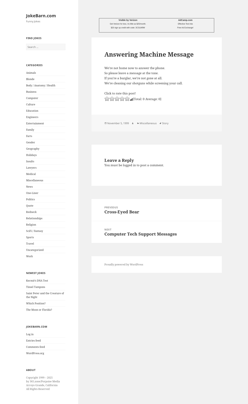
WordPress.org (35, 353)
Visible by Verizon (127, 20)
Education (32, 110)
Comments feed (35, 347)
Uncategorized (35, 250)
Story (165, 123)
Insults (30, 161)
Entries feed (33, 340)
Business (31, 91)
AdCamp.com (185, 20)
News (29, 186)
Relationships (34, 218)
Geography (32, 148)
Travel (30, 243)
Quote (29, 205)
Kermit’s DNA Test (37, 280)
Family (30, 129)
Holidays (31, 155)
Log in (30, 334)
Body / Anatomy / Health (40, 85)
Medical (31, 174)
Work (29, 256)
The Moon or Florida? (39, 309)
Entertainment (35, 123)
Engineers (32, 117)
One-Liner (32, 193)
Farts (29, 136)
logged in (129, 165)
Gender (30, 142)
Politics (30, 199)
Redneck (31, 212)
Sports (30, 237)
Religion (31, 224)
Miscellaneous (34, 180)
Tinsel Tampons (35, 287)
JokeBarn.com (41, 16)
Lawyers (31, 167)
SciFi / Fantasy (34, 231)
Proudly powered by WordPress (123, 264)
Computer (32, 98)
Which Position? (36, 303)
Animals (31, 73)
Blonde (30, 79)
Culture (30, 104)
